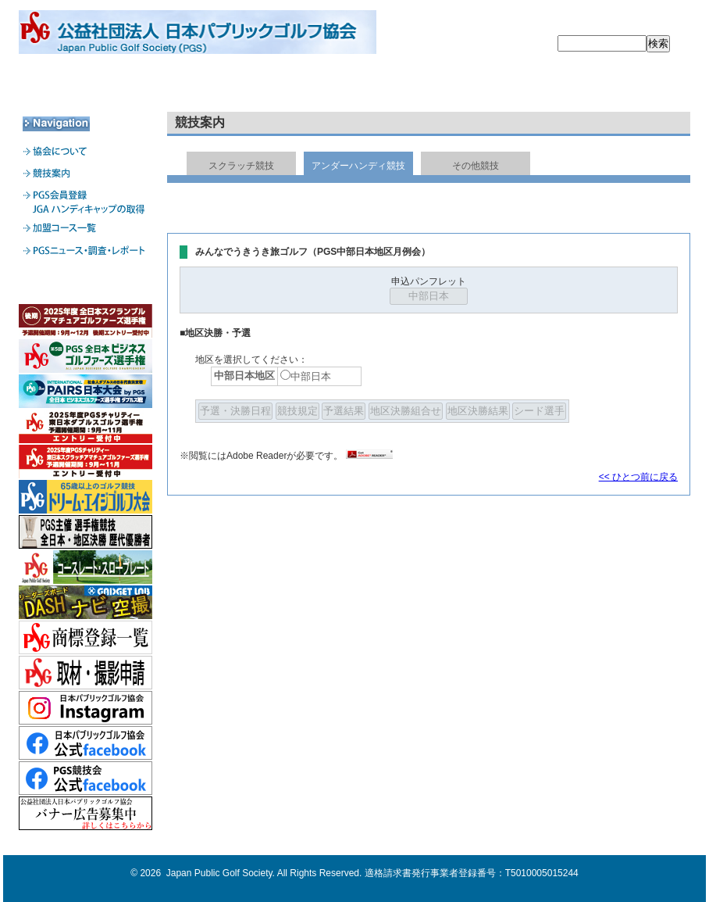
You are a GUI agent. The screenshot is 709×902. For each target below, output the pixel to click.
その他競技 (475, 165)
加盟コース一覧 (488, 86)
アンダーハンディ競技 (358, 165)
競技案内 (219, 86)
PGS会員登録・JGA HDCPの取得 (354, 86)
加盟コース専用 (85, 283)
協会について (85, 86)
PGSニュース (622, 86)
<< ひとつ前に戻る (638, 476)
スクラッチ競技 (241, 165)
